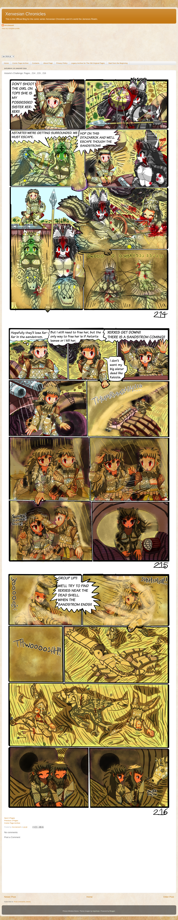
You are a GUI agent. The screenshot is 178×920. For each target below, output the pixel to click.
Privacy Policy (61, 63)
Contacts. (36, 63)
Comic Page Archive (20, 63)
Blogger (112, 911)
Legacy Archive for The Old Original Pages (88, 63)
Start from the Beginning (118, 63)
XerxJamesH (9, 25)
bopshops (96, 911)
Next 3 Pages (9, 818)
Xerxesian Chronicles (25, 13)
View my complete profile (11, 28)
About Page (48, 63)
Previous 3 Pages (11, 821)
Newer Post (10, 897)
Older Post (168, 897)
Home (6, 63)
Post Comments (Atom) (22, 902)
